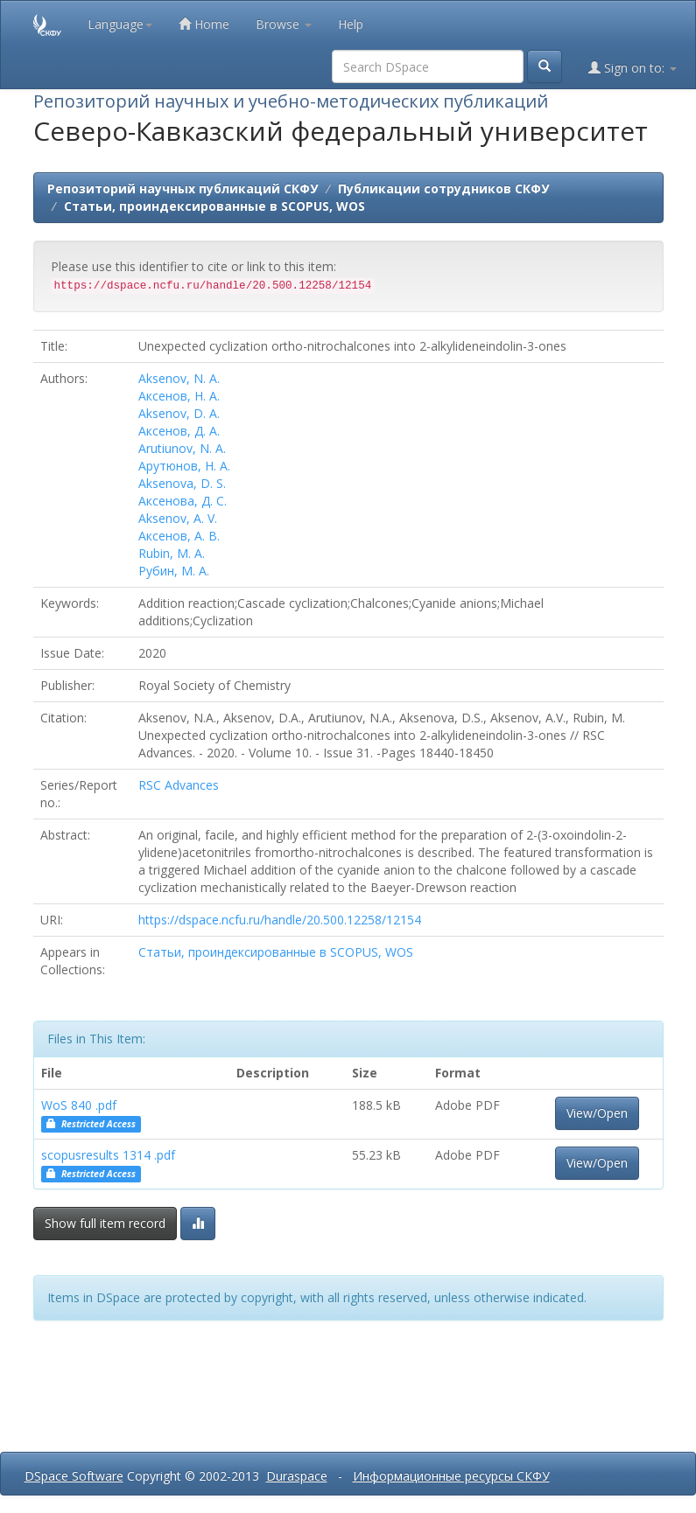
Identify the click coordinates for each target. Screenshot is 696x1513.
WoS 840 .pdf (78, 1105)
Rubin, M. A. (171, 553)
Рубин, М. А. (173, 570)
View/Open (597, 1113)
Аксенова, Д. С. (182, 500)
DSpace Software (74, 1476)
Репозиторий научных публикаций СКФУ (182, 188)
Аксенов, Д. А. (179, 430)
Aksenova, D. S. (182, 483)
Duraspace (296, 1476)
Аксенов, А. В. (179, 535)
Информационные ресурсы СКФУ (451, 1476)
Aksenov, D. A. (179, 413)
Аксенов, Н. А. (179, 395)
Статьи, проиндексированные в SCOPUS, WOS (214, 206)
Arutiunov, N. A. (182, 448)
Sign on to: (632, 67)
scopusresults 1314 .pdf (108, 1155)
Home (204, 24)
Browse (284, 24)
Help (350, 24)
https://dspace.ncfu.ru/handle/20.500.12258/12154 (279, 919)
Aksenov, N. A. (179, 378)
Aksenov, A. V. (177, 518)
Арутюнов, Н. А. (184, 465)
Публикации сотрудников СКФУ (443, 188)
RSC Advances (178, 785)
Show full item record (105, 1223)
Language (120, 24)
